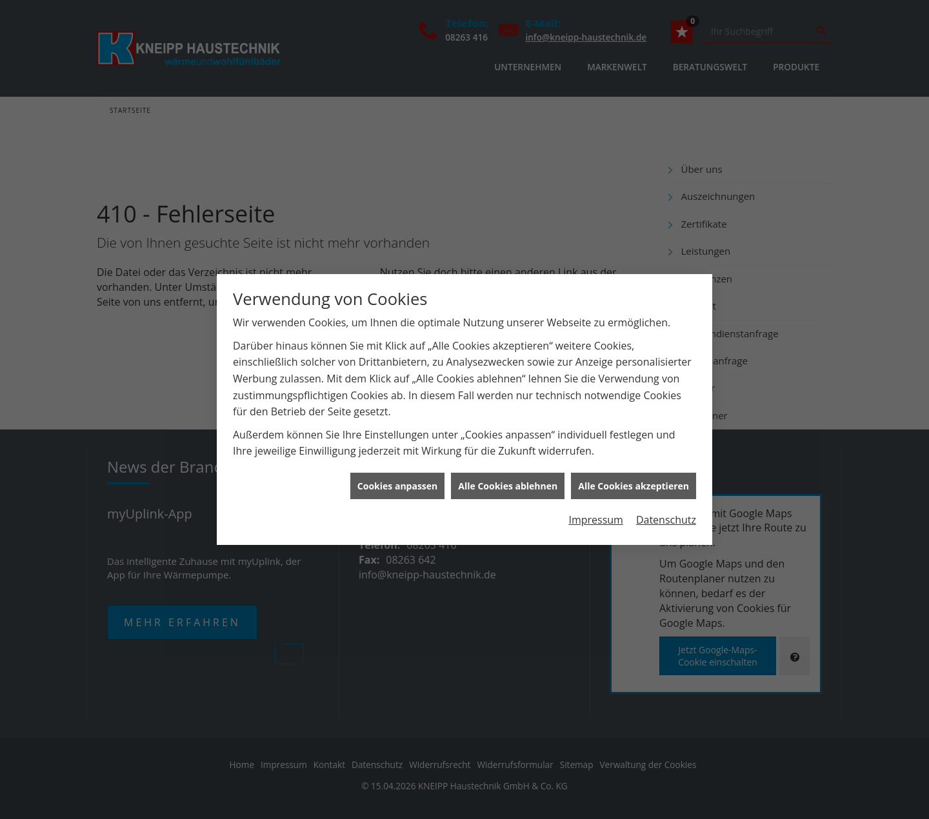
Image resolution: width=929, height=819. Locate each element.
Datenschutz (666, 513)
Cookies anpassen (397, 479)
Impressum (595, 513)
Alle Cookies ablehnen (507, 479)
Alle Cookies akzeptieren (633, 479)
